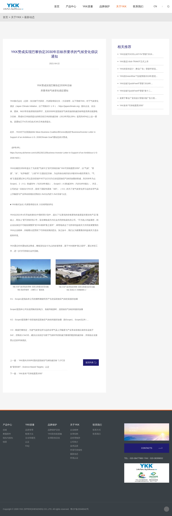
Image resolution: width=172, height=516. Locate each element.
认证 (27, 442)
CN (155, 6)
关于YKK (121, 6)
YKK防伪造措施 (55, 434)
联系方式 (97, 430)
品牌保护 (104, 6)
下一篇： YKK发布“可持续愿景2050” (26, 373)
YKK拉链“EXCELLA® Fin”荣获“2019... (137, 54)
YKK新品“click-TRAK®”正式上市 (134, 61)
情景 (5, 442)
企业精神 (74, 430)
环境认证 (74, 458)
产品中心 (71, 6)
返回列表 (90, 362)
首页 (56, 6)
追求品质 (74, 446)
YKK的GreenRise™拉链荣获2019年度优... (139, 76)
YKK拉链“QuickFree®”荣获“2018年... (136, 83)
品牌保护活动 (54, 430)
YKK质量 (88, 6)
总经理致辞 (75, 438)
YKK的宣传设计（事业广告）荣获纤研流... (139, 69)
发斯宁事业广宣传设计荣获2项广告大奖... (138, 98)
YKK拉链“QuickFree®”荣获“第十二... (136, 91)
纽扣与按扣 (8, 438)
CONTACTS (152, 448)
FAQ (27, 446)
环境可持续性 (76, 450)
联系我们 (138, 6)
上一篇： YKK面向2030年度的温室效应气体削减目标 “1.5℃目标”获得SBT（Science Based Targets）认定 (37, 363)
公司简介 (74, 442)
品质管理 (29, 430)
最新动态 (29, 17)
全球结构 (74, 434)
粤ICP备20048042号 (79, 509)
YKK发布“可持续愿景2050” (131, 105)
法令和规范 (30, 438)
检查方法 (29, 434)
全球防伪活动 (54, 438)
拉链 (5, 430)
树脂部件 (7, 434)
